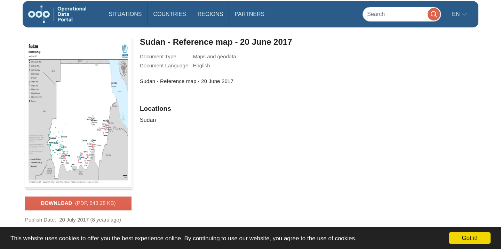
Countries (169, 14)
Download (78, 203)
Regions (210, 14)
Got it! (469, 238)
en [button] (456, 14)
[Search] (402, 14)
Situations (125, 14)
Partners (249, 14)
